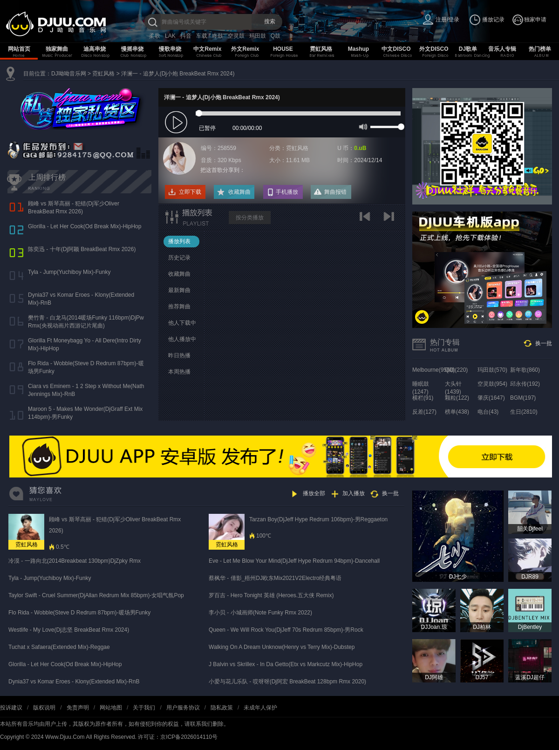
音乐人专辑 (502, 49)
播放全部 (314, 493)
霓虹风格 (321, 49)
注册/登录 (447, 19)
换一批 (543, 343)
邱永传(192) (525, 384)
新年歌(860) (525, 370)
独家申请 (535, 19)
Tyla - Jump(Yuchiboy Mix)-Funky (69, 272)
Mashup (358, 49)
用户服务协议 (183, 707)
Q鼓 (275, 36)
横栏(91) (422, 398)
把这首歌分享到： (222, 170)
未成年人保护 (260, 707)
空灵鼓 (236, 36)
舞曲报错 (335, 192)
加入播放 (353, 493)
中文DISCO (396, 49)
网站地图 (111, 707)
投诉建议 (11, 707)
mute (362, 126)
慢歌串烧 (170, 49)
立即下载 (190, 192)
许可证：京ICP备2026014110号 (178, 737)
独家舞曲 (57, 49)
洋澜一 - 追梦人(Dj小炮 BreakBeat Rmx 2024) (177, 73)
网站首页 (19, 49)
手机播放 (287, 192)
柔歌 (154, 36)
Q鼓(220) (456, 370)
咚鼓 (217, 36)
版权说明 (44, 707)
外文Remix (245, 49)
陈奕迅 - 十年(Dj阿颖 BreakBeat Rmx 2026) (82, 249)
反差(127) (424, 412)
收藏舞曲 (239, 192)
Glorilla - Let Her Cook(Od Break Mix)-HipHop (84, 226)
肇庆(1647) (491, 398)
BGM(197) (523, 398)
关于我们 (144, 707)
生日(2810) (524, 412)
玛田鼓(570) (492, 370)
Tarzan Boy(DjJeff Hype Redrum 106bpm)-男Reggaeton (318, 519)
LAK (170, 36)
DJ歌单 (468, 49)
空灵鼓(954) (492, 384)
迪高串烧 (94, 49)
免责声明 (78, 707)
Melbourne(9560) (433, 370)
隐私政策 (222, 707)
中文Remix (207, 49)
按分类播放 (250, 217)
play (177, 123)
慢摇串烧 (132, 49)
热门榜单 (540, 49)
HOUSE (283, 49)
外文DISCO (433, 49)
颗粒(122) (457, 398)
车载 (201, 36)
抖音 (185, 36)
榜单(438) (457, 412)
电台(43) (487, 412)
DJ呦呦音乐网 (68, 73)
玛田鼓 (257, 36)
